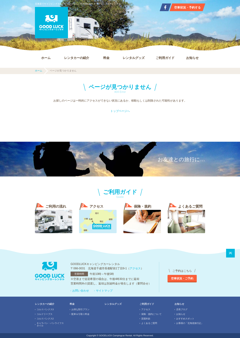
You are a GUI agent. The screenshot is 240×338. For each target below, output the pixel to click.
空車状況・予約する (187, 7)
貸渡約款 (145, 318)
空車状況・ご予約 (182, 278)
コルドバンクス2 (45, 318)
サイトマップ (104, 290)
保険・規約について (151, 314)
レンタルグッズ (134, 58)
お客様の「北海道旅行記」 (189, 323)
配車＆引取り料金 (80, 314)
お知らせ (192, 58)
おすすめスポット (185, 318)
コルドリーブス (44, 314)
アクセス (135, 268)
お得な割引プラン (80, 309)
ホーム (46, 58)
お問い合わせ (80, 290)
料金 (106, 58)
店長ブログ (182, 309)
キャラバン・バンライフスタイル (50, 324)
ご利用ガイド (165, 58)
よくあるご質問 (149, 323)
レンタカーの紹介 (76, 58)
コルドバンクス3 (45, 309)
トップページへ (120, 111)
